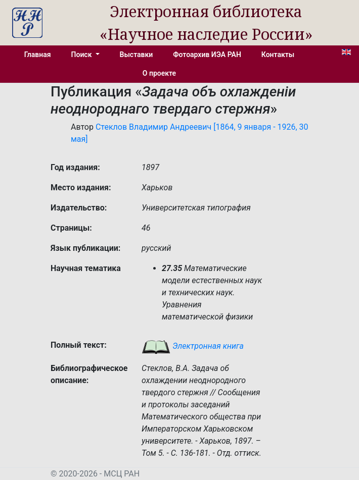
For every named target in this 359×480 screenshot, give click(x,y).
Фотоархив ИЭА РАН (207, 54)
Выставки (136, 54)
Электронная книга (193, 346)
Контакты (277, 54)
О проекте (159, 73)
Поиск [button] (82, 54)
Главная (37, 54)
